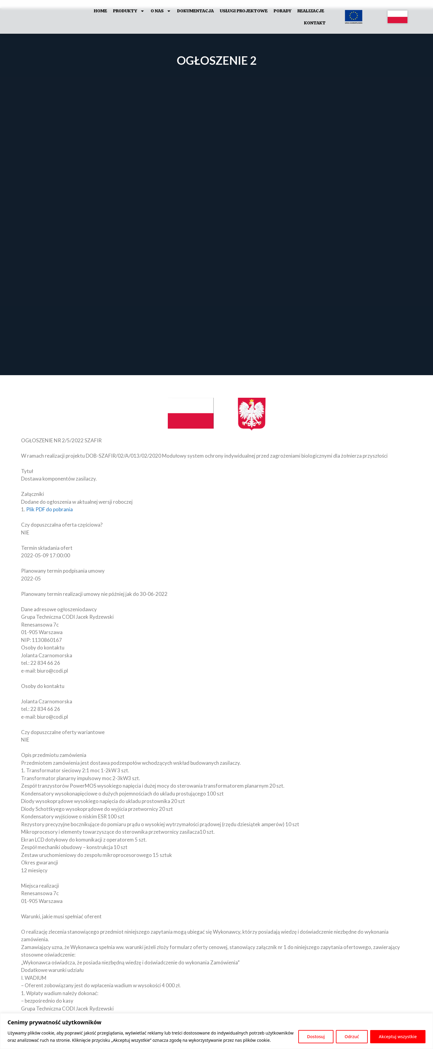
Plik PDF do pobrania (49, 509)
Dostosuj (316, 1036)
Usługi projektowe (244, 11)
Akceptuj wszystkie (398, 1036)
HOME (100, 11)
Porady (282, 11)
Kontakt (315, 23)
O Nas (161, 11)
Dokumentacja (195, 11)
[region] (216, 1031)
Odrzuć (352, 1036)
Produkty (129, 11)
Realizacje (310, 11)
